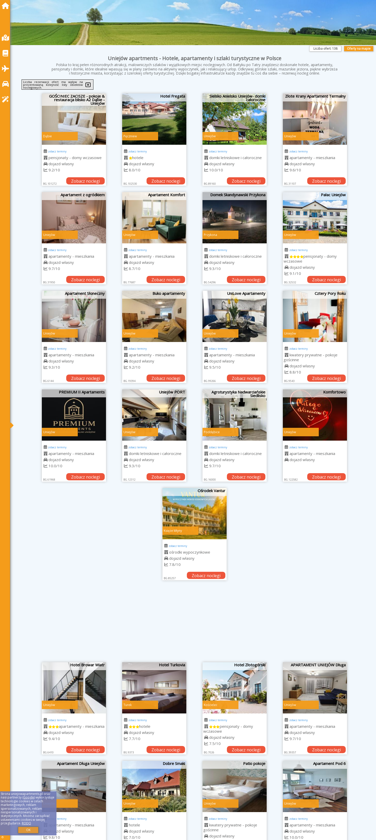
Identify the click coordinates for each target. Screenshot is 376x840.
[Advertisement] (195, 624)
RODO (26, 823)
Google (28, 797)
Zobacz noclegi (85, 181)
